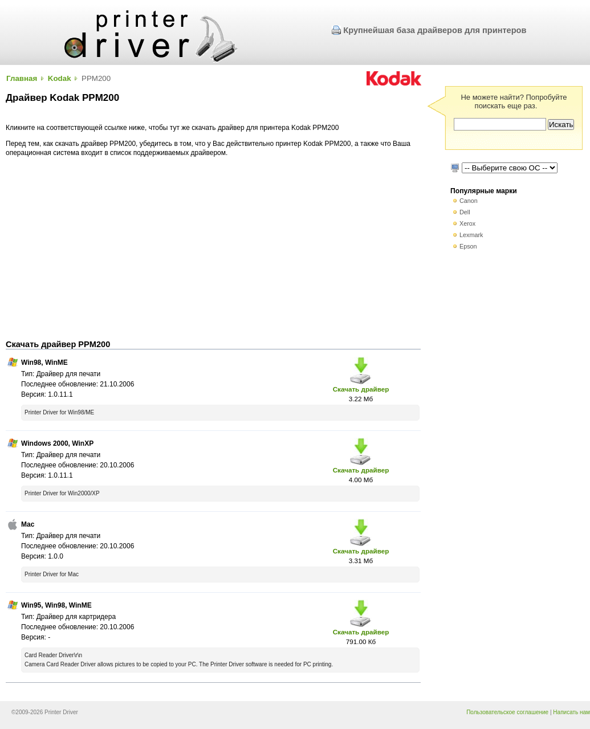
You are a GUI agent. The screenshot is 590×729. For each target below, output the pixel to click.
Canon (468, 200)
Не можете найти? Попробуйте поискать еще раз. (514, 101)
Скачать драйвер (361, 389)
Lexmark (471, 234)
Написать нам (571, 712)
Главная (21, 78)
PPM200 (96, 78)
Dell (464, 212)
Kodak (59, 78)
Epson (468, 246)
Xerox (467, 223)
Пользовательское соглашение (507, 712)
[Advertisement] (213, 248)
